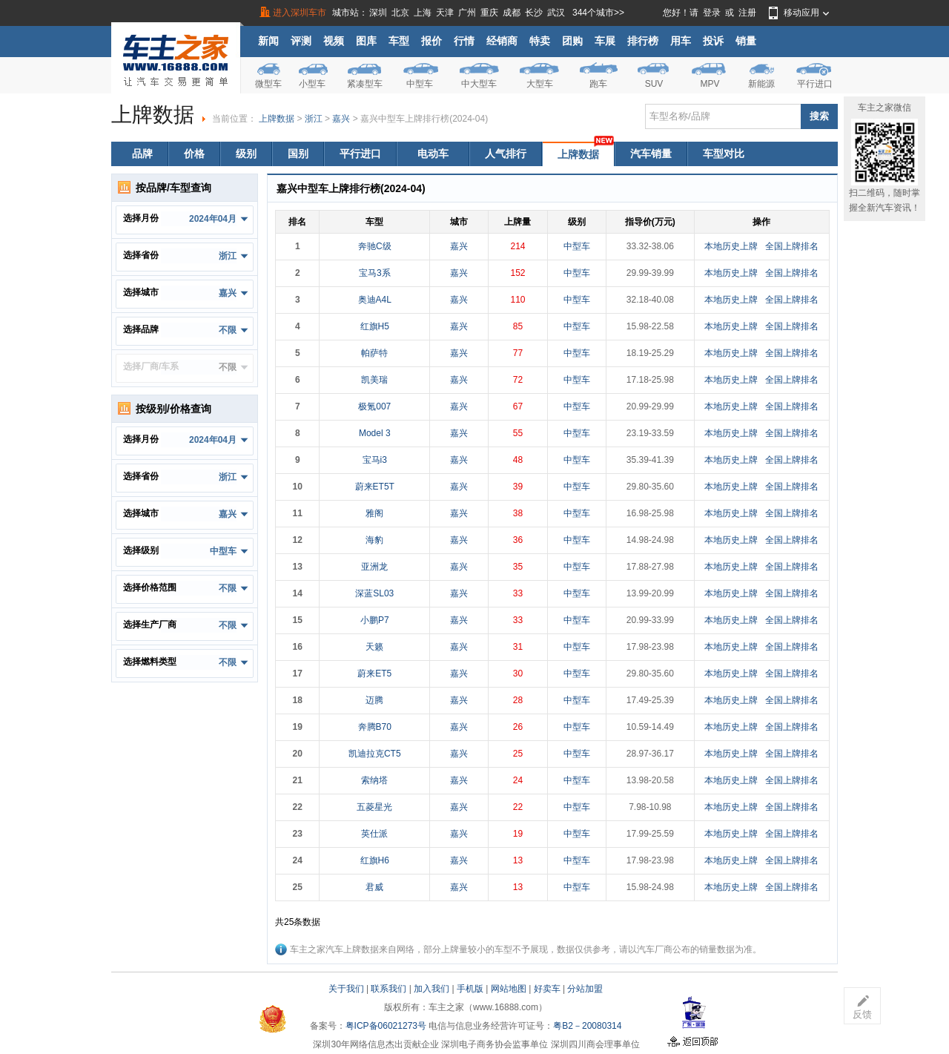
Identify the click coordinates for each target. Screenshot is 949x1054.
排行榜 (642, 41)
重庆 (489, 12)
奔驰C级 (374, 246)
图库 (366, 41)
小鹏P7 (374, 620)
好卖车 (547, 989)
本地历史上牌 (731, 246)
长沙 (534, 12)
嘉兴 (341, 118)
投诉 (713, 41)
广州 (467, 12)
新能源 (761, 84)
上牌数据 (276, 118)
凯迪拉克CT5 (374, 753)
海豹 (374, 540)
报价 (431, 41)
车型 (398, 41)
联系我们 (388, 989)
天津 (445, 12)
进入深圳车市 (299, 12)
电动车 (433, 153)
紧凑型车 (365, 84)
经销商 (502, 41)
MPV (709, 84)
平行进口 (815, 84)
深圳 (378, 12)
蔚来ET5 (374, 673)
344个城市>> (598, 12)
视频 (333, 41)
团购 (572, 41)
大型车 (539, 84)
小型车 (312, 84)
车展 (605, 41)
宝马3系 (375, 273)
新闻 (268, 41)
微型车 (268, 84)
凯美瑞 (374, 380)
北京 (400, 12)
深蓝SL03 (374, 593)
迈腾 (374, 700)
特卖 (539, 41)
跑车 (598, 84)
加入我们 (431, 989)
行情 (464, 41)
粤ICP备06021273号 (385, 1026)
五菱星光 (374, 807)
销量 (745, 41)
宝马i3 (375, 460)
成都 (511, 12)
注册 (747, 12)
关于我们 (346, 989)
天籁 (374, 647)
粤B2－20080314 (587, 1026)
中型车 (419, 84)
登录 (712, 12)
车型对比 (723, 153)
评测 (301, 41)
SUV (654, 84)
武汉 (556, 12)
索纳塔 (374, 780)
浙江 (314, 118)
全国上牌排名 (792, 246)
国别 (298, 153)
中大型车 (479, 84)
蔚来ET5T (374, 486)
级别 (246, 153)
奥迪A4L (374, 299)
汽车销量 (651, 153)
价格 (194, 153)
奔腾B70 (374, 727)
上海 (422, 12)
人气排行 (505, 153)
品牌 (142, 153)
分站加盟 (585, 989)
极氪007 (374, 406)
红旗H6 (374, 860)
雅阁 (374, 513)
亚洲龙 (374, 566)
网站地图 (508, 989)
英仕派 (374, 834)
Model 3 (375, 433)
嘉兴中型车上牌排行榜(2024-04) (424, 118)
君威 (374, 887)
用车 (680, 41)
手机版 (470, 989)
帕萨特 (374, 353)
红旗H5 (374, 326)
